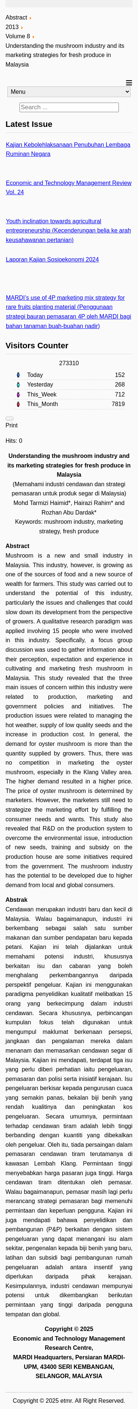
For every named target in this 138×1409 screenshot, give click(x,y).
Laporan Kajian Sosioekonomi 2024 (52, 259)
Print (12, 425)
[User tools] (10, 418)
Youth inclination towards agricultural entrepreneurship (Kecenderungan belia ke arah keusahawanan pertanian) (68, 230)
